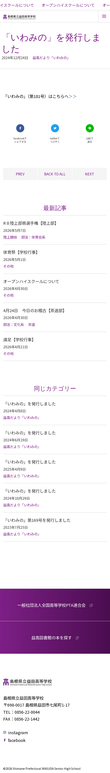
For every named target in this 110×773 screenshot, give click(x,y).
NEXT (89, 173)
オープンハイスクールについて (31, 281)
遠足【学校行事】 (19, 339)
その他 (8, 266)
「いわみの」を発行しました (29, 404)
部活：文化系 (13, 324)
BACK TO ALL (55, 173)
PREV (20, 173)
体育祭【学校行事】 (21, 252)
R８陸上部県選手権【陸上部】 (30, 223)
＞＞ (73, 96)
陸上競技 (10, 237)
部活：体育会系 (33, 237)
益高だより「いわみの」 (51, 57)
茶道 (31, 324)
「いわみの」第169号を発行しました (37, 520)
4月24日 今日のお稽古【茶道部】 (35, 310)
